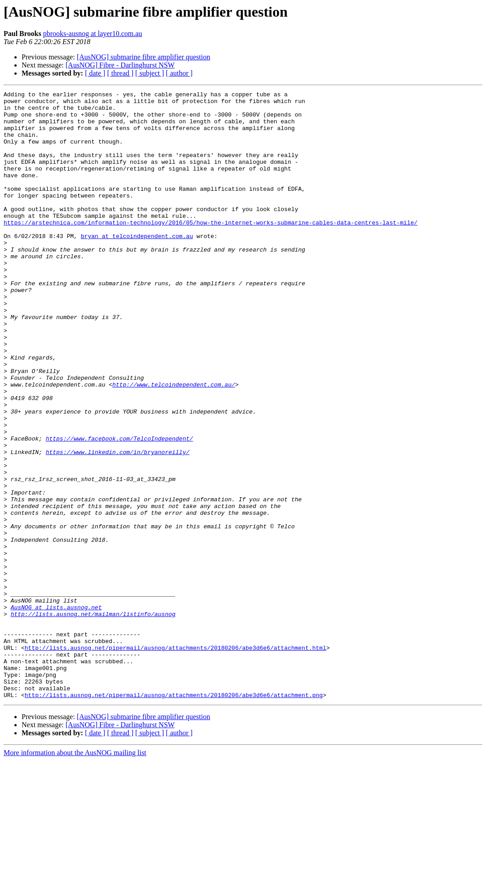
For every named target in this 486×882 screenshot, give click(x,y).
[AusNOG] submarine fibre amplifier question (143, 57)
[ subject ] (149, 73)
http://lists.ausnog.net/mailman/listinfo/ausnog (93, 719)
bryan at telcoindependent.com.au (137, 265)
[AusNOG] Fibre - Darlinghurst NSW (120, 65)
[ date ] (95, 73)
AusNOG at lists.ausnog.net (56, 711)
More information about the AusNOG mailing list (75, 874)
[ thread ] (120, 73)
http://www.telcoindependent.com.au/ (173, 444)
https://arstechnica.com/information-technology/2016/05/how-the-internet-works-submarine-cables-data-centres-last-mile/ (210, 249)
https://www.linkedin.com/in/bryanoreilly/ (118, 525)
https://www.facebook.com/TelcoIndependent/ (119, 508)
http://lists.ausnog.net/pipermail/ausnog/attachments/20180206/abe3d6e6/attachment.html (175, 760)
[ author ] (179, 73)
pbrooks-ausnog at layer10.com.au (92, 33)
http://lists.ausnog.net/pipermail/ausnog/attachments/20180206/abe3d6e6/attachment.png (174, 816)
